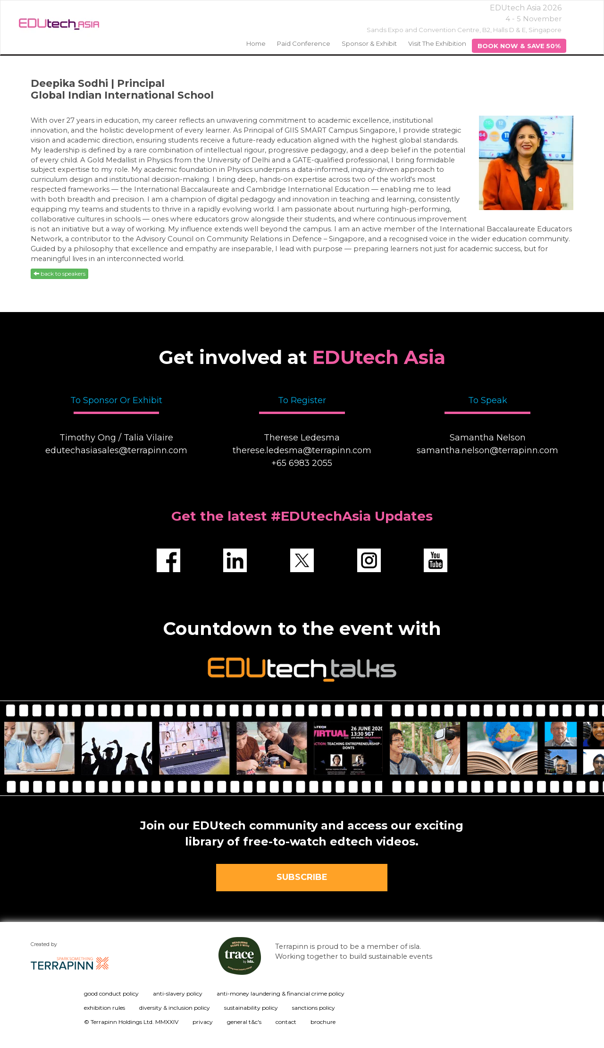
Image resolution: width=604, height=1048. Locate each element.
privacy (203, 1021)
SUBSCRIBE (302, 877)
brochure (323, 1021)
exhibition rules (104, 1007)
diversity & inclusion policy (174, 1007)
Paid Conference (303, 43)
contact (286, 1021)
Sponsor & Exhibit (369, 43)
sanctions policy (313, 1007)
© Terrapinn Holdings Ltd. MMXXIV (131, 1021)
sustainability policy (251, 1007)
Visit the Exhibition (437, 43)
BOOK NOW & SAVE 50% (519, 46)
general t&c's (244, 1021)
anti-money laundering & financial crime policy (280, 993)
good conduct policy (111, 993)
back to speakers (59, 273)
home (256, 43)
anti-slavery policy (177, 993)
